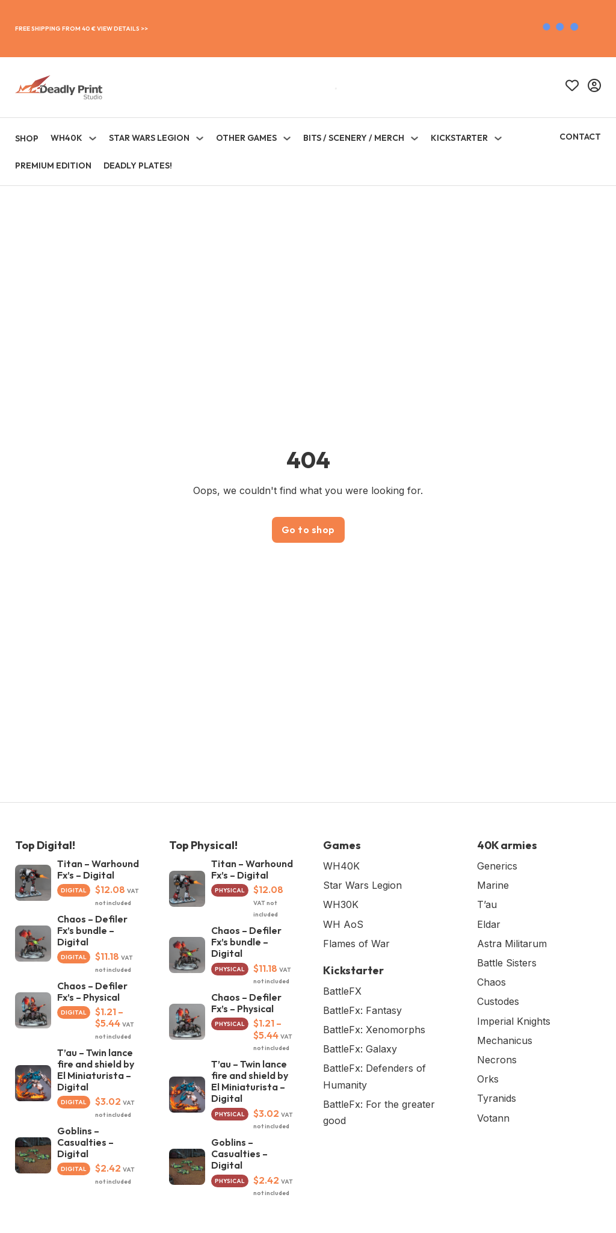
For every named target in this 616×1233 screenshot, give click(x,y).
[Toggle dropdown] (92, 138)
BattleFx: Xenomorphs (374, 1030)
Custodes (498, 1001)
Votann (493, 1118)
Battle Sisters (507, 963)
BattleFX (342, 991)
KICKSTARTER (459, 137)
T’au (487, 904)
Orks (488, 1079)
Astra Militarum (512, 944)
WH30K (341, 904)
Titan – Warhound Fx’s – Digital (98, 869)
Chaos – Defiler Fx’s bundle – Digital (92, 930)
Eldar (488, 924)
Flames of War (356, 944)
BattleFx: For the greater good (379, 1112)
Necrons (497, 1060)
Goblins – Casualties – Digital (85, 1142)
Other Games (246, 137)
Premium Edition (53, 165)
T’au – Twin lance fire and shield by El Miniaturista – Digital (95, 1069)
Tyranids (496, 1098)
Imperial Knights (513, 1021)
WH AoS (343, 924)
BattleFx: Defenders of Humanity (374, 1076)
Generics (497, 866)
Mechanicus (504, 1040)
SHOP (26, 138)
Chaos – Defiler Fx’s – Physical (92, 991)
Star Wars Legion (149, 137)
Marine (493, 885)
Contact (580, 136)
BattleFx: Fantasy (362, 1010)
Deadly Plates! (137, 165)
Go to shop (308, 530)
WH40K (66, 137)
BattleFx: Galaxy (360, 1049)
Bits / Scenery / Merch (353, 137)
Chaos (491, 982)
